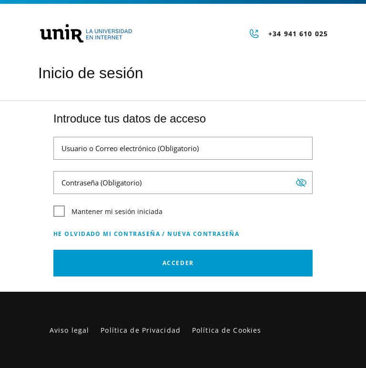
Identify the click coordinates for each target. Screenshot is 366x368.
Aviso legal (69, 330)
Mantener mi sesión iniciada (108, 211)
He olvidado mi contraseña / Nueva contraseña (146, 234)
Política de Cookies (226, 330)
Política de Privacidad (141, 330)
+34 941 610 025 (298, 33)
